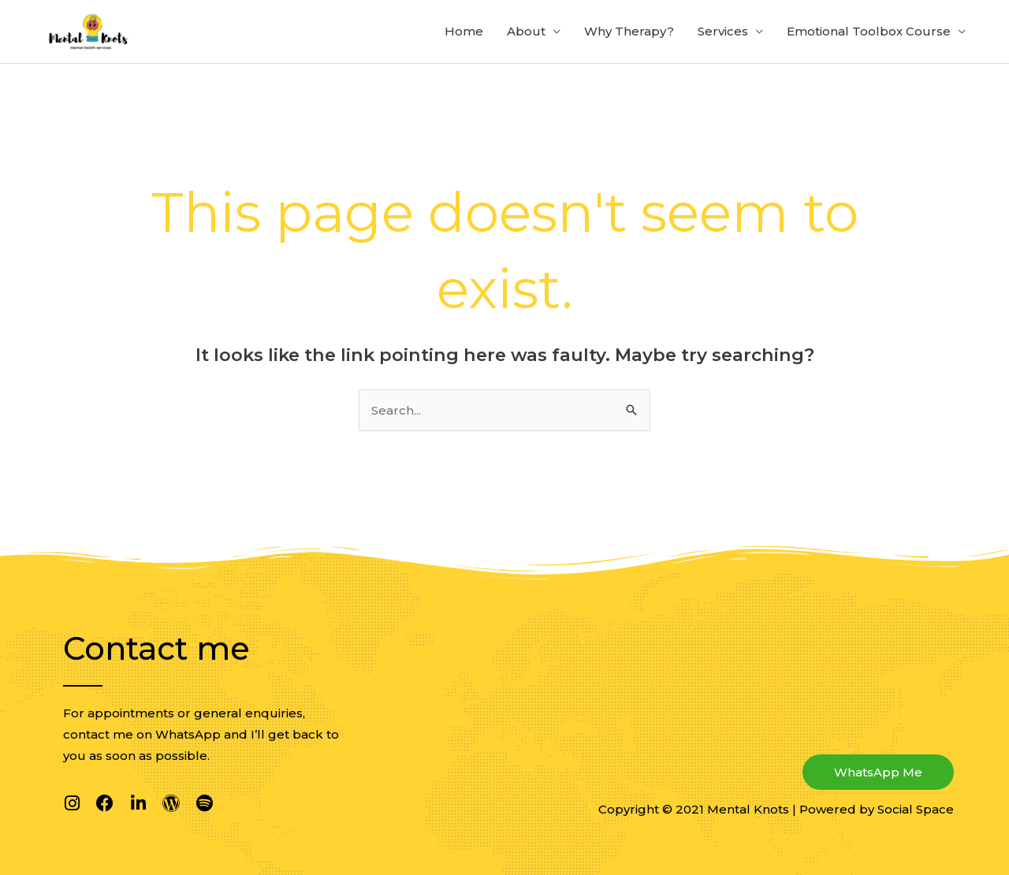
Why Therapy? (629, 31)
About (526, 31)
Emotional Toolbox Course (869, 31)
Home (464, 31)
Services (723, 31)
